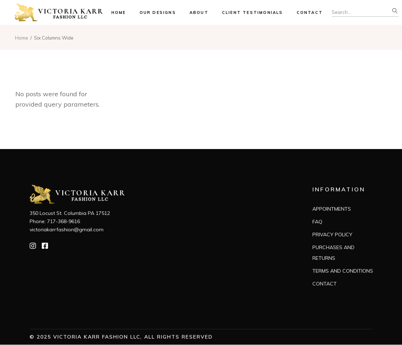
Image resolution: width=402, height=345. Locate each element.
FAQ (317, 221)
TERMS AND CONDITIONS (342, 271)
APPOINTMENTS (331, 209)
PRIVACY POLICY (332, 234)
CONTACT (324, 283)
